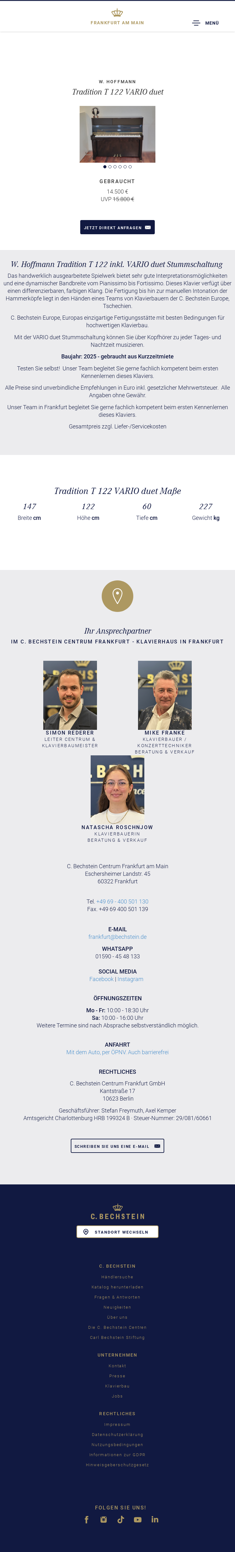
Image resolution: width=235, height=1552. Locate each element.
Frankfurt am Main (117, 22)
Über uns (117, 1317)
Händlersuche (117, 1277)
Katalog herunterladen (118, 1287)
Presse (117, 1376)
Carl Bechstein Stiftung (117, 1337)
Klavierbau (117, 1386)
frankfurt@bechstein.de (117, 936)
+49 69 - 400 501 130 (122, 901)
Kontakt (118, 1365)
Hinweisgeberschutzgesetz (117, 1464)
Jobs (117, 1396)
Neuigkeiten (117, 1307)
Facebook (101, 979)
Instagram (130, 979)
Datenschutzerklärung (117, 1434)
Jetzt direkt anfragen (117, 227)
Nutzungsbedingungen (117, 1444)
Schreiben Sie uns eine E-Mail (118, 1146)
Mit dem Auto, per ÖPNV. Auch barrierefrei (117, 1052)
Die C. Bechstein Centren (117, 1327)
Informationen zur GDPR (117, 1454)
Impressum (117, 1424)
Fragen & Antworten (117, 1297)
